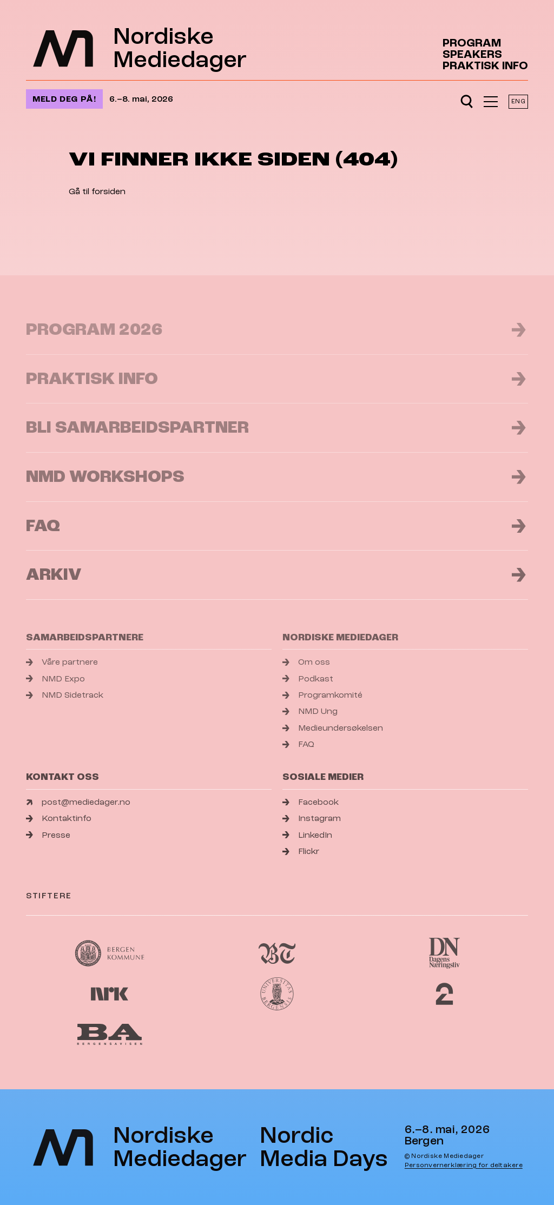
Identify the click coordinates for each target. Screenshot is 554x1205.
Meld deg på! (64, 99)
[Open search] (466, 101)
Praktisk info (485, 65)
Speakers (472, 54)
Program (472, 43)
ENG (518, 101)
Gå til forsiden (97, 191)
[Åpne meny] (490, 101)
